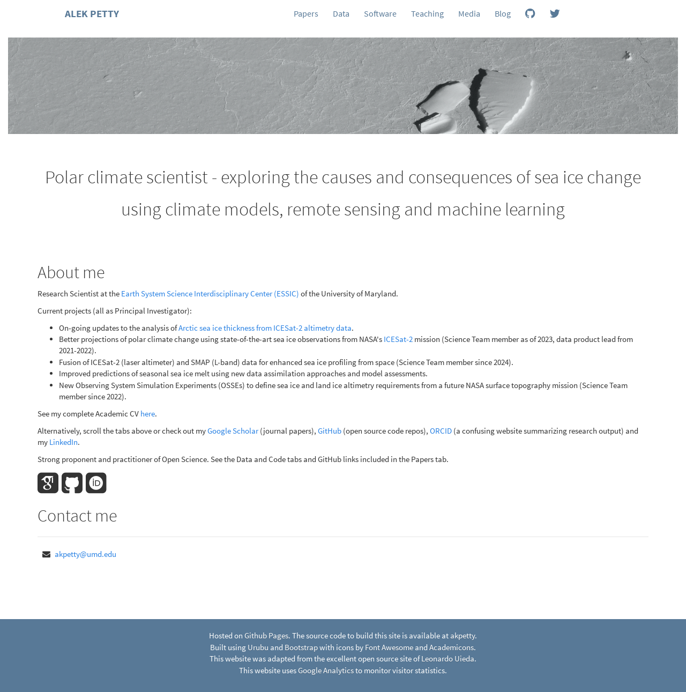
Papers (306, 13)
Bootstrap (301, 647)
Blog (503, 13)
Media (469, 13)
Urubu (258, 647)
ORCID (441, 431)
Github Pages (266, 635)
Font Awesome (389, 647)
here (147, 413)
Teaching (427, 13)
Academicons (451, 647)
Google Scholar (232, 431)
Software (380, 13)
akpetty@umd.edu (85, 554)
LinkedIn (63, 442)
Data (341, 13)
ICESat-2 (398, 339)
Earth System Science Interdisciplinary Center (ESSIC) (210, 293)
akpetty (462, 635)
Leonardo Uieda (447, 658)
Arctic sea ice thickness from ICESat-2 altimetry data (265, 328)
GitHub (329, 431)
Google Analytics (326, 670)
